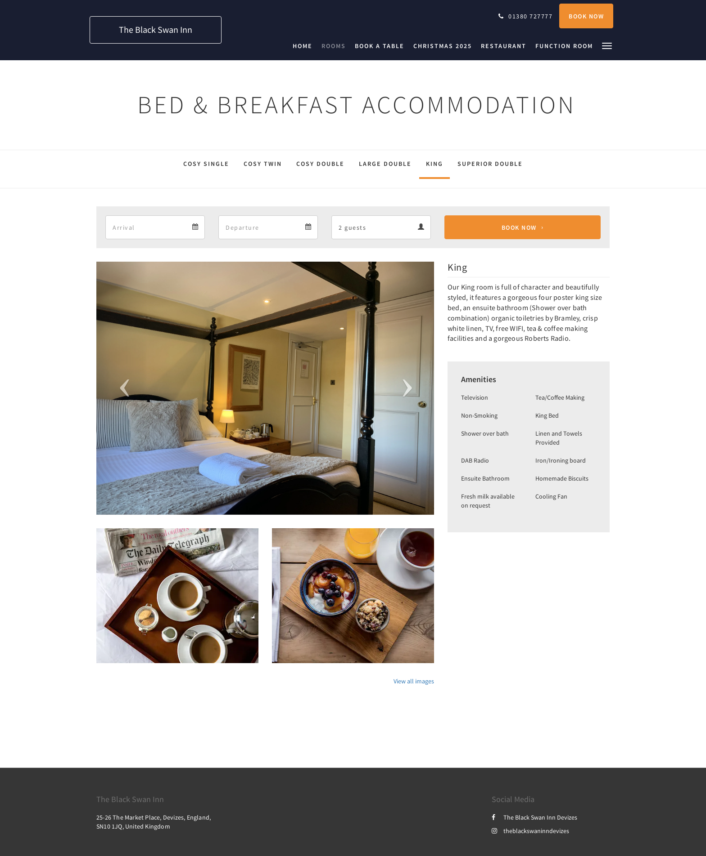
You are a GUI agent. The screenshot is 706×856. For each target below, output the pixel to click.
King (434, 164)
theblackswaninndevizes (530, 831)
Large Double (385, 164)
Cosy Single (206, 164)
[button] (606, 45)
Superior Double (490, 164)
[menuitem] (305, 45)
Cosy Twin (263, 164)
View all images (414, 681)
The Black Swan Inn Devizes (534, 817)
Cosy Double (320, 164)
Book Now (519, 227)
